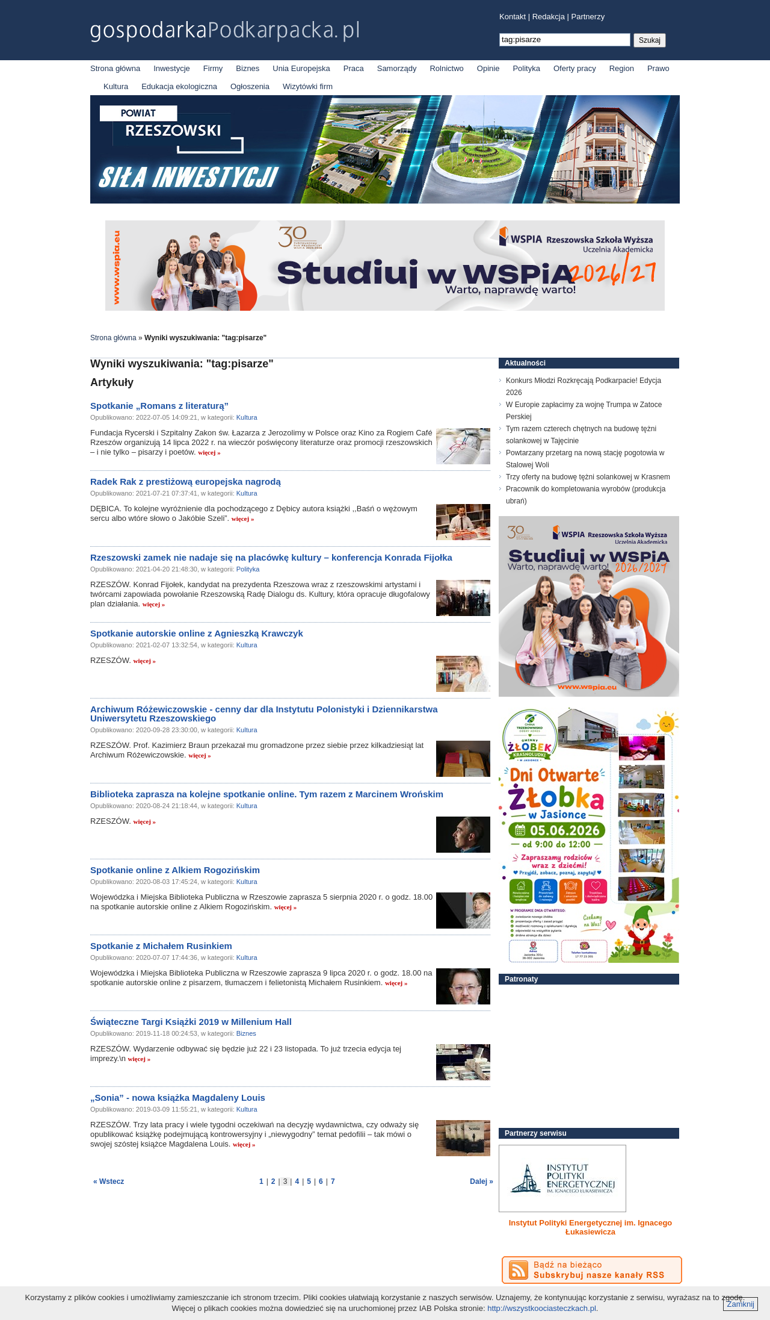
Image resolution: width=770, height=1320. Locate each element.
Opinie (488, 68)
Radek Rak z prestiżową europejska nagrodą (185, 481)
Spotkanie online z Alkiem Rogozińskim (175, 870)
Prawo (658, 68)
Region (621, 68)
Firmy (213, 68)
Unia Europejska (301, 68)
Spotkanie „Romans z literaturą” (159, 405)
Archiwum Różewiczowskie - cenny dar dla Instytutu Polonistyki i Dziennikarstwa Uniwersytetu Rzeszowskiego (264, 713)
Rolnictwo (446, 68)
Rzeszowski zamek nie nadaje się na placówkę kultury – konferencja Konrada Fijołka (271, 557)
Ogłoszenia (250, 86)
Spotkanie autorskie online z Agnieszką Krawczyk (196, 633)
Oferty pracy (574, 68)
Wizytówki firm (308, 86)
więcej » (209, 452)
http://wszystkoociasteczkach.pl (541, 1308)
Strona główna (115, 68)
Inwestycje (171, 68)
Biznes (247, 68)
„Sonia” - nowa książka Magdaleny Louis (177, 1097)
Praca (353, 68)
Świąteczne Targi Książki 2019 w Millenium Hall (191, 1021)
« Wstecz (108, 1181)
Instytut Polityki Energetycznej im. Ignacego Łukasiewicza (591, 1227)
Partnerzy (588, 16)
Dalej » (481, 1181)
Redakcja (548, 16)
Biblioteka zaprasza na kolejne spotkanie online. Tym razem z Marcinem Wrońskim (266, 794)
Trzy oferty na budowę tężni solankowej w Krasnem (588, 477)
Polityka (526, 68)
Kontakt (512, 16)
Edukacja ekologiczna (179, 86)
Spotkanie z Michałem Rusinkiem (161, 946)
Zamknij (740, 1304)
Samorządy (397, 68)
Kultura (115, 86)
